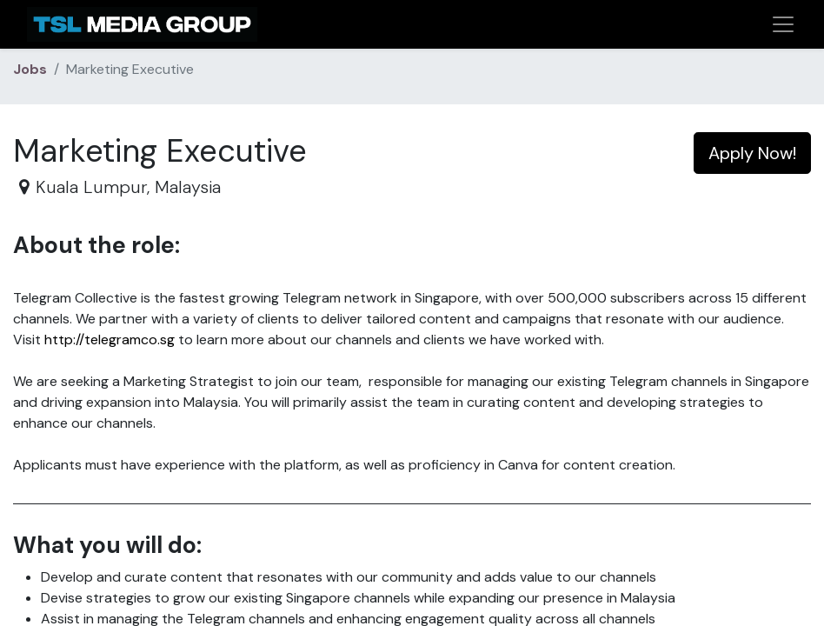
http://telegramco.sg (109, 339)
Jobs (30, 69)
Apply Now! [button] (752, 153)
